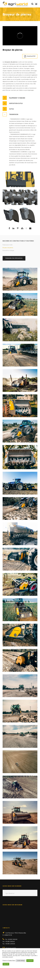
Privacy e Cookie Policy (9, 960)
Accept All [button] (29, 961)
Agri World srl (9, 893)
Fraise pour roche (7, 245)
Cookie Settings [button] (20, 961)
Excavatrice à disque (8, 251)
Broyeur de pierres (8, 248)
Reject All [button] (6, 964)
